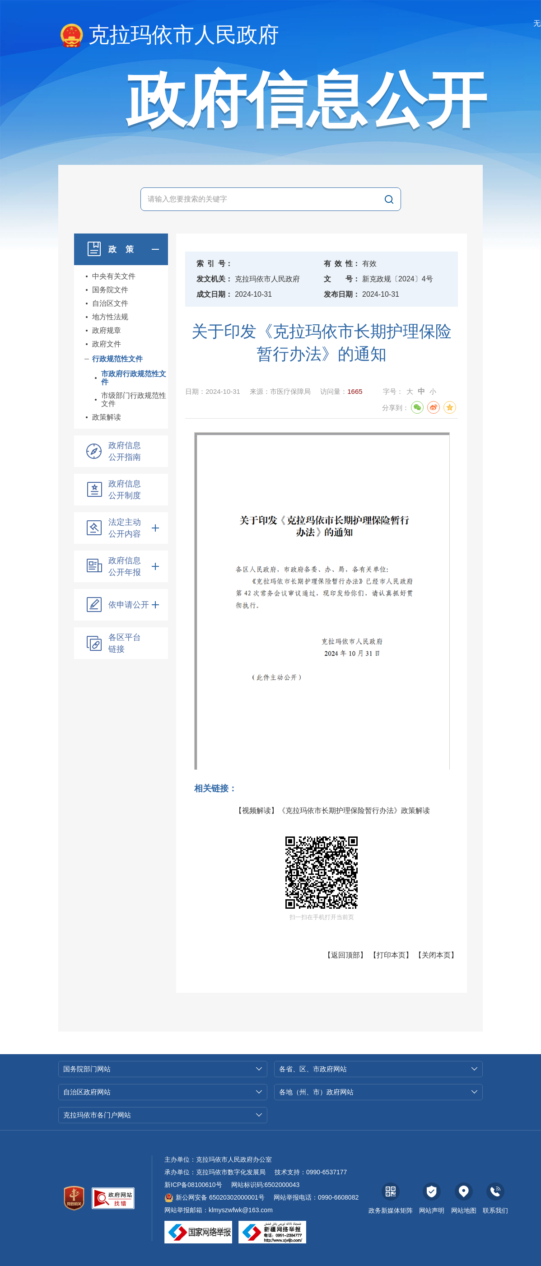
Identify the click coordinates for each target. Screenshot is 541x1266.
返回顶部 (345, 955)
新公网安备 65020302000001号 (214, 1197)
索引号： (214, 263)
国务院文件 (110, 290)
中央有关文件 (113, 276)
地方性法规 (110, 317)
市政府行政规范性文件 (133, 378)
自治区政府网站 (162, 1092)
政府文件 (106, 344)
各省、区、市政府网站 (378, 1069)
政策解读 (106, 417)
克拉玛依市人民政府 (168, 37)
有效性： (342, 263)
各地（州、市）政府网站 (378, 1092)
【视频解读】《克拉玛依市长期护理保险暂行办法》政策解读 (332, 810)
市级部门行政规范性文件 (133, 399)
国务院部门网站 (162, 1069)
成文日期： (214, 294)
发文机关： (214, 279)
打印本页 (391, 955)
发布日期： (342, 294)
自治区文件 (110, 303)
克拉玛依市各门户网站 (162, 1115)
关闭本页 (436, 955)
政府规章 (106, 330)
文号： (342, 279)
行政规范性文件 (117, 359)
